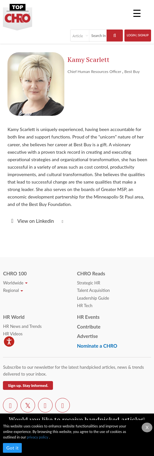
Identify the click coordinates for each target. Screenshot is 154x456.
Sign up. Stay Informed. (28, 385)
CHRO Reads (91, 273)
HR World (13, 317)
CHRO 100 (15, 273)
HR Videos (12, 333)
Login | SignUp (138, 35)
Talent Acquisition (93, 290)
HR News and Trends (22, 326)
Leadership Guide (93, 298)
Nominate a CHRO (97, 346)
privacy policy (38, 437)
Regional (13, 290)
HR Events (88, 317)
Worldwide (15, 282)
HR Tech (84, 305)
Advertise (87, 336)
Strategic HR (88, 282)
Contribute (88, 327)
